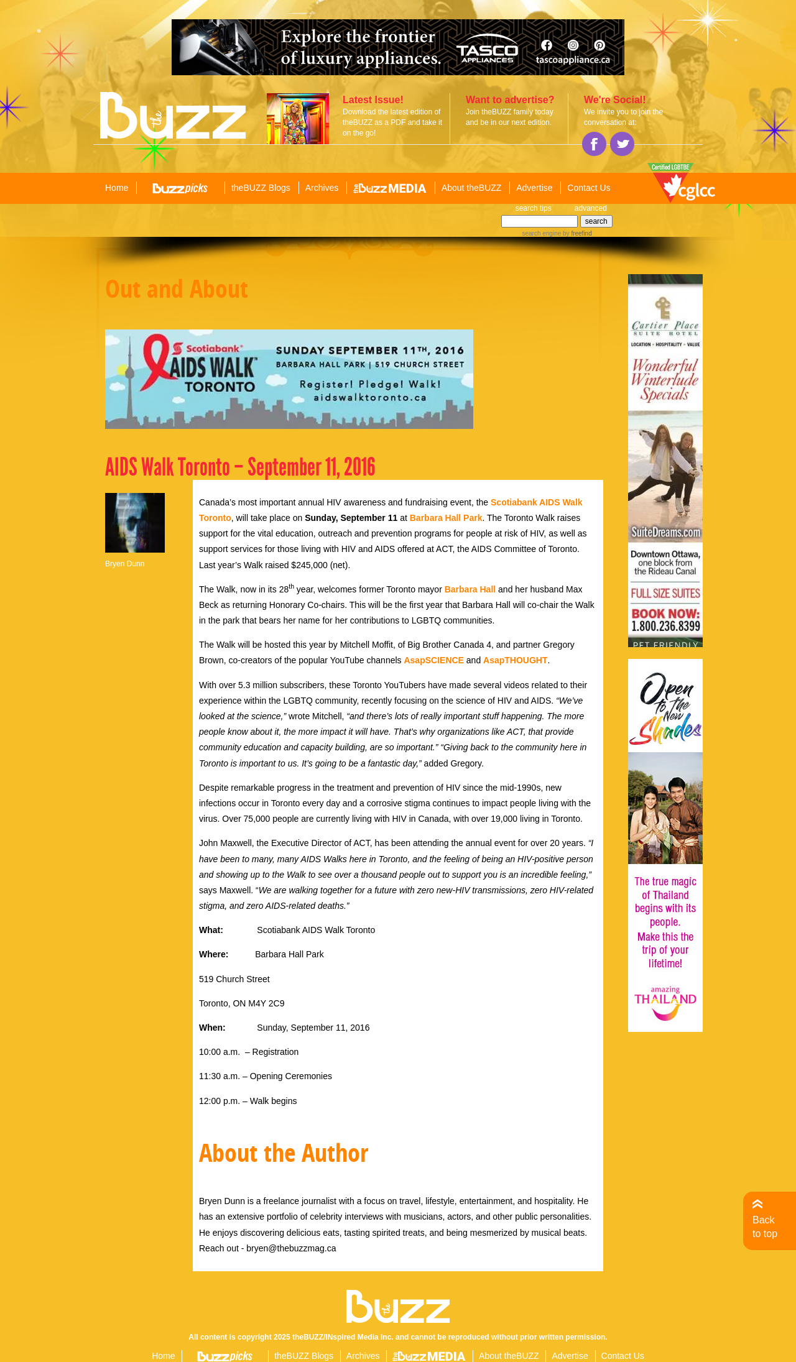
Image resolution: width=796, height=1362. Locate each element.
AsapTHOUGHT (515, 660)
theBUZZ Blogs (260, 188)
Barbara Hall (470, 589)
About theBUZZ (472, 188)
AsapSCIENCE (433, 660)
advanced (591, 208)
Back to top (764, 1227)
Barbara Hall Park (446, 518)
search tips (534, 208)
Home (116, 188)
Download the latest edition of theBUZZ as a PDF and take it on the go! (392, 122)
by (576, 233)
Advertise (534, 188)
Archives (322, 188)
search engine (541, 233)
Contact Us (588, 188)
